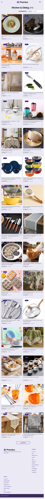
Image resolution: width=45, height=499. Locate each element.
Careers (33, 458)
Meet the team (34, 456)
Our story (33, 452)
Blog (33, 454)
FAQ (4, 491)
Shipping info (6, 486)
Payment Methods (7, 493)
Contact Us (6, 480)
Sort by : (30, 12)
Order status (6, 484)
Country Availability (7, 487)
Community (34, 473)
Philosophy (34, 471)
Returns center (6, 489)
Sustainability (34, 469)
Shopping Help (6, 482)
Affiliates (33, 464)
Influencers (34, 462)
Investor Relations (35, 465)
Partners (33, 467)
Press (33, 460)
